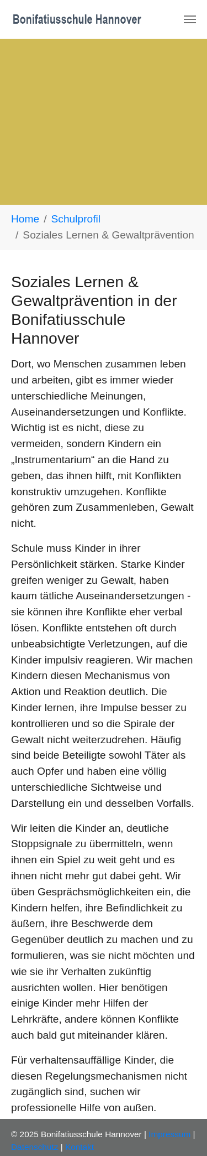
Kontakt (79, 1147)
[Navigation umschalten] (190, 19)
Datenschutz (34, 1147)
